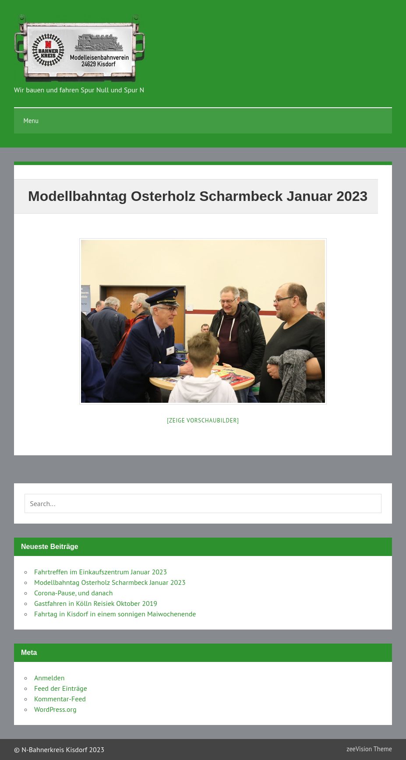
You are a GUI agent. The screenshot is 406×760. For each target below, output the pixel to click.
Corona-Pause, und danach (73, 592)
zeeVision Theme (369, 749)
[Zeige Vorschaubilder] (203, 420)
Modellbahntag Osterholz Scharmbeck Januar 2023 (110, 582)
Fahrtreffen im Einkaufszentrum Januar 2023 (100, 571)
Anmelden (49, 677)
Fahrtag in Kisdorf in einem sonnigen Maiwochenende (115, 613)
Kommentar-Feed (60, 698)
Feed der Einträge (60, 688)
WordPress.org (55, 709)
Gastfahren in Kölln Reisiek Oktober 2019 (95, 603)
